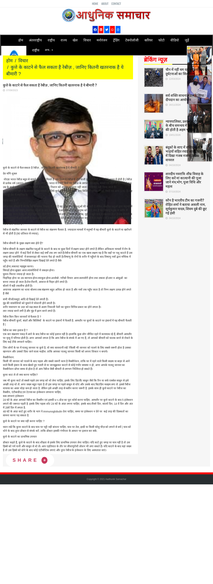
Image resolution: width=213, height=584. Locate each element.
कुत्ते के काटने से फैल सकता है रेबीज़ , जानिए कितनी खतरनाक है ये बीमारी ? (50, 84)
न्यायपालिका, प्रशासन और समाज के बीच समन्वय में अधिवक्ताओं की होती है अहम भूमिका (186, 123)
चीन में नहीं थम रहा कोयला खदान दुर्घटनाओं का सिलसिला (185, 70)
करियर (148, 39)
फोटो (161, 39)
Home (95, 3)
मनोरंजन (102, 39)
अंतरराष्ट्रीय (35, 39)
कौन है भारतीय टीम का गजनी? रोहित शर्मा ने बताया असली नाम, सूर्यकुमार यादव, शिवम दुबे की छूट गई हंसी (186, 204)
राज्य (64, 39)
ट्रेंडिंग (116, 39)
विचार (87, 39)
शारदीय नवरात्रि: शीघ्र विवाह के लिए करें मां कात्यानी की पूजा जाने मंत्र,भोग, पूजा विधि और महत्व (185, 178)
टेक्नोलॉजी (132, 39)
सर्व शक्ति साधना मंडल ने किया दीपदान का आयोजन (185, 96)
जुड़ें (187, 39)
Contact (116, 3)
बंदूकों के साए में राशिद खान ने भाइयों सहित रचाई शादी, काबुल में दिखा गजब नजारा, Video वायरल (185, 151)
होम (20, 39)
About (104, 3)
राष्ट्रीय (51, 39)
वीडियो (174, 39)
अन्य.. (49, 49)
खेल (75, 39)
